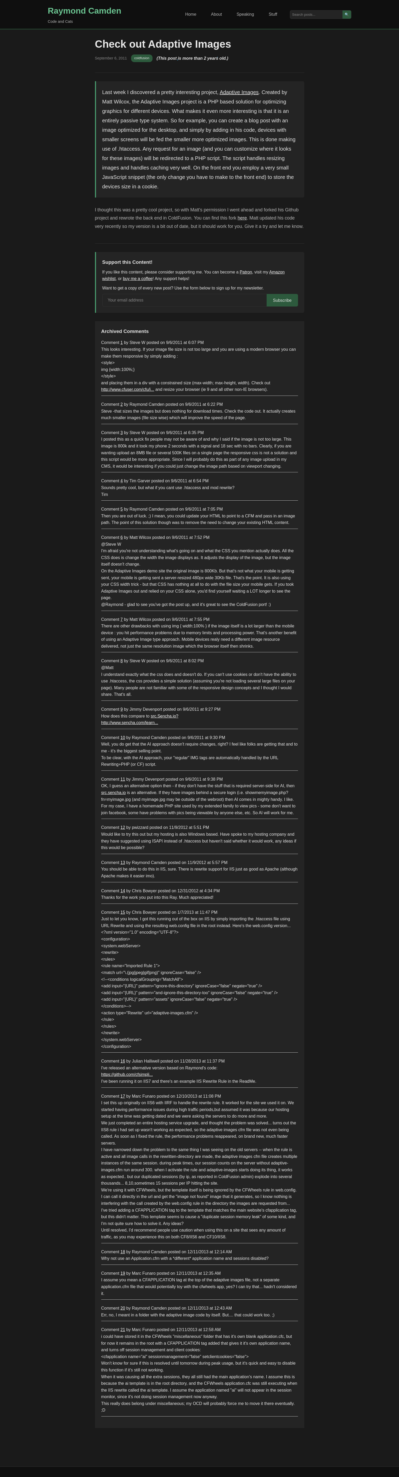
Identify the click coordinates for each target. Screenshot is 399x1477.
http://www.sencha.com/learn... (129, 722)
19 (122, 1273)
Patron (246, 272)
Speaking (245, 14)
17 (122, 1096)
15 (122, 912)
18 (122, 1252)
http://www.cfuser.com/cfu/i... (127, 389)
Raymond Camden (84, 10)
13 (122, 862)
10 (122, 737)
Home (190, 14)
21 (122, 1329)
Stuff (273, 14)
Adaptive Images (239, 92)
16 (122, 1061)
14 (122, 891)
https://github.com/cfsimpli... (127, 1074)
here (242, 218)
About (216, 14)
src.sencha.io (113, 792)
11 (122, 779)
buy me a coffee (138, 278)
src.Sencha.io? (164, 716)
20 (122, 1308)
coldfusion (141, 58)
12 (122, 827)
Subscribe (282, 300)
